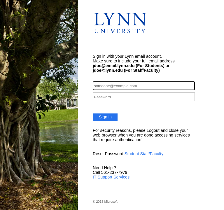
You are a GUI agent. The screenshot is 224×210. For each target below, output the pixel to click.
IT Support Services (111, 177)
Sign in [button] (105, 117)
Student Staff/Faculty (144, 153)
